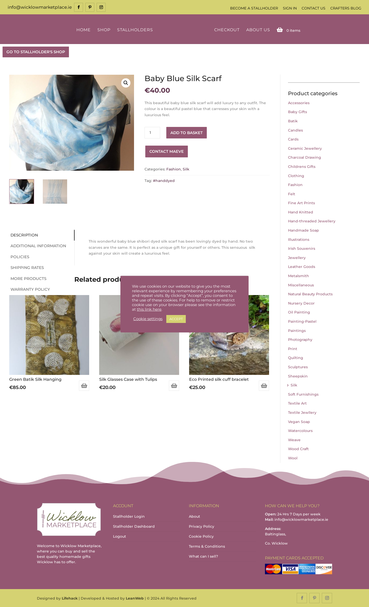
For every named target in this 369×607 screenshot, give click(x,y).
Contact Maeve (166, 151)
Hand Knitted (300, 212)
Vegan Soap (299, 421)
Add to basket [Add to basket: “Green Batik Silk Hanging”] (84, 386)
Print (292, 348)
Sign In (290, 8)
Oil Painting (299, 312)
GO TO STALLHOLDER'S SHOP (35, 51)
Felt (291, 194)
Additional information (38, 245)
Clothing (296, 176)
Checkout (227, 30)
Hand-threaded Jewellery (311, 221)
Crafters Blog (345, 8)
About (194, 516)
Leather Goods (301, 266)
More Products (28, 278)
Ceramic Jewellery (305, 148)
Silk (186, 169)
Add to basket (186, 132)
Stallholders (135, 30)
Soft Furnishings (303, 394)
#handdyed (164, 180)
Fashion (173, 169)
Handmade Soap (303, 230)
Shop (103, 30)
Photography (300, 339)
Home (83, 30)
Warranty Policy (30, 289)
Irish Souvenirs (301, 248)
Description (24, 235)
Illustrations (298, 239)
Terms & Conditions (207, 546)
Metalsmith (298, 276)
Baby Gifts (297, 112)
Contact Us (313, 8)
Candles (295, 130)
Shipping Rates (27, 267)
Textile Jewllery (302, 412)
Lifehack (70, 598)
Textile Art (297, 403)
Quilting (295, 357)
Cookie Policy (201, 536)
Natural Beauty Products (310, 294)
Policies (20, 256)
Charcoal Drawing (304, 157)
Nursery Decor (301, 303)
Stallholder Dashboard (134, 526)
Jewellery (297, 257)
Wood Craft (298, 449)
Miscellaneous (301, 285)
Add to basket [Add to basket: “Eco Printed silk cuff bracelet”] (264, 386)
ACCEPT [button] (176, 319)
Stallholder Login (129, 516)
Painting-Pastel (302, 321)
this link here (149, 309)
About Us (258, 30)
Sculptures (298, 367)
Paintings (297, 330)
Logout (119, 536)
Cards (293, 139)
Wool (293, 458)
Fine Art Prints (301, 203)
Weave (294, 440)
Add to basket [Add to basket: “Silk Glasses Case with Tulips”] (174, 386)
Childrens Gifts (301, 166)
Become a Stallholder (254, 8)
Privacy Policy (201, 526)
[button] (125, 83)
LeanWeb (135, 598)
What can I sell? (203, 556)
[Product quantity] (152, 132)
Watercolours (300, 430)
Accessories (299, 103)
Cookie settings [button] (147, 319)
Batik (293, 121)
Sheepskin (298, 376)
